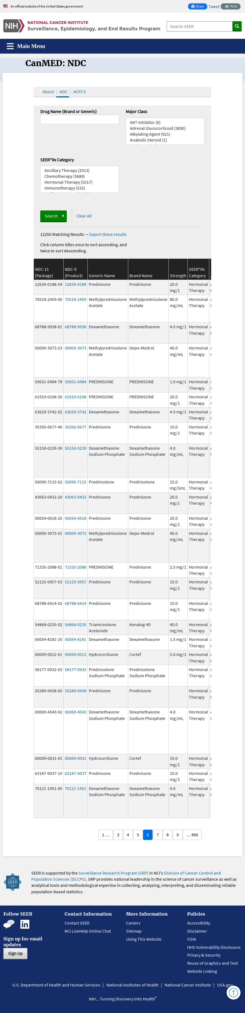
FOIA (191, 939)
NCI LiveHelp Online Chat (88, 931)
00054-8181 (75, 639)
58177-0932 (75, 669)
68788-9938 (75, 326)
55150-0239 (75, 448)
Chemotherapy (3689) (79, 176)
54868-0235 (75, 624)
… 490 (192, 834)
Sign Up (15, 953)
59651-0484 (75, 381)
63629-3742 (75, 412)
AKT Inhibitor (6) (165, 122)
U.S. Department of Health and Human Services (56, 985)
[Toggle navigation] (26, 46)
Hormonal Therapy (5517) (79, 182)
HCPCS (79, 91)
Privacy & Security (203, 955)
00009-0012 (75, 654)
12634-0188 (75, 284)
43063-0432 (75, 497)
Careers (133, 923)
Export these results (108, 234)
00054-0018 (75, 518)
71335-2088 (75, 567)
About (48, 91)
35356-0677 (75, 427)
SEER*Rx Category (57, 159)
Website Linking (202, 971)
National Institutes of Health (132, 985)
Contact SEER (77, 923)
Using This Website (143, 939)
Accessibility (198, 923)
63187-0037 (75, 773)
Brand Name (141, 275)
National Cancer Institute (188, 985)
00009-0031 (75, 758)
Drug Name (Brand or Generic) (68, 111)
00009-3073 (75, 348)
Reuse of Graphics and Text (212, 963)
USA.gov (225, 985)
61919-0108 (75, 396)
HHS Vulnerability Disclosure (214, 947)
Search (51, 216)
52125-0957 (75, 582)
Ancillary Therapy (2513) (79, 170)
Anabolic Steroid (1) (165, 140)
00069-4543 (75, 712)
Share (199, 6)
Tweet (214, 6)
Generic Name (102, 275)
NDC (64, 91)
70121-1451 (75, 788)
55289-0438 (75, 690)
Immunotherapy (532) (79, 188)
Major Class (136, 111)
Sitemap (134, 931)
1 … (105, 834)
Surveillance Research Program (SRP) (113, 873)
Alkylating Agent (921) (165, 134)
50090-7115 (75, 482)
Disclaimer (197, 931)
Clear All (84, 216)
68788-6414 (75, 603)
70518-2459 (75, 299)
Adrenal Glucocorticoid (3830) (165, 128)
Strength (178, 275)
